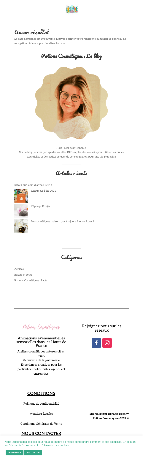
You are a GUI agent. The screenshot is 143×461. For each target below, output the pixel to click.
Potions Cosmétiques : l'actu (30, 280)
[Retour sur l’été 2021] (21, 196)
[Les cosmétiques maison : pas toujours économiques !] (21, 227)
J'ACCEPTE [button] (33, 452)
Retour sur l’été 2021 (43, 190)
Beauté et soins (23, 274)
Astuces (19, 269)
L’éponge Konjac (40, 206)
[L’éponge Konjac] (21, 212)
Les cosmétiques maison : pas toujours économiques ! (62, 221)
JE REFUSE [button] (14, 452)
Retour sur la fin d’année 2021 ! (33, 185)
